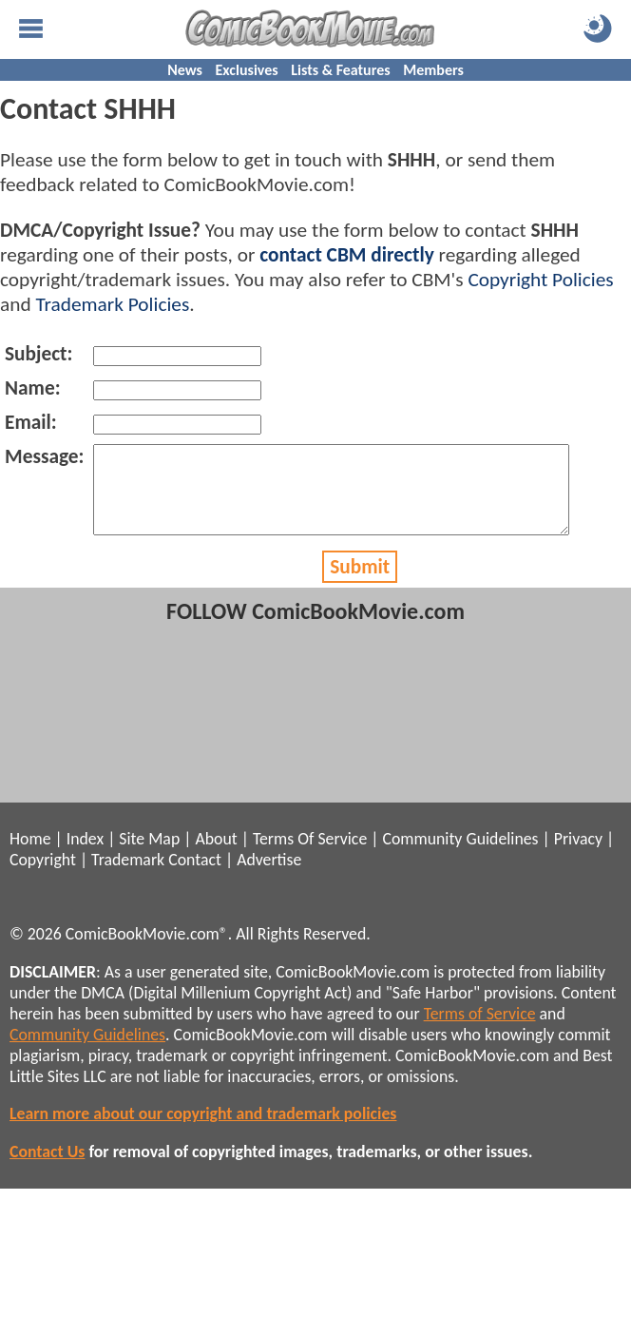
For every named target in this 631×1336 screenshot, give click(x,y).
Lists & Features (340, 70)
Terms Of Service (310, 855)
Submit (360, 583)
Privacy (578, 855)
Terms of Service (480, 1030)
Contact (194, 876)
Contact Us (47, 1168)
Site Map (149, 855)
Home (30, 855)
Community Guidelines (460, 855)
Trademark (127, 876)
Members (433, 70)
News (184, 70)
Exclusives (247, 70)
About (216, 855)
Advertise (269, 876)
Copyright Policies (540, 279)
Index (85, 855)
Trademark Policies (112, 304)
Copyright (43, 876)
